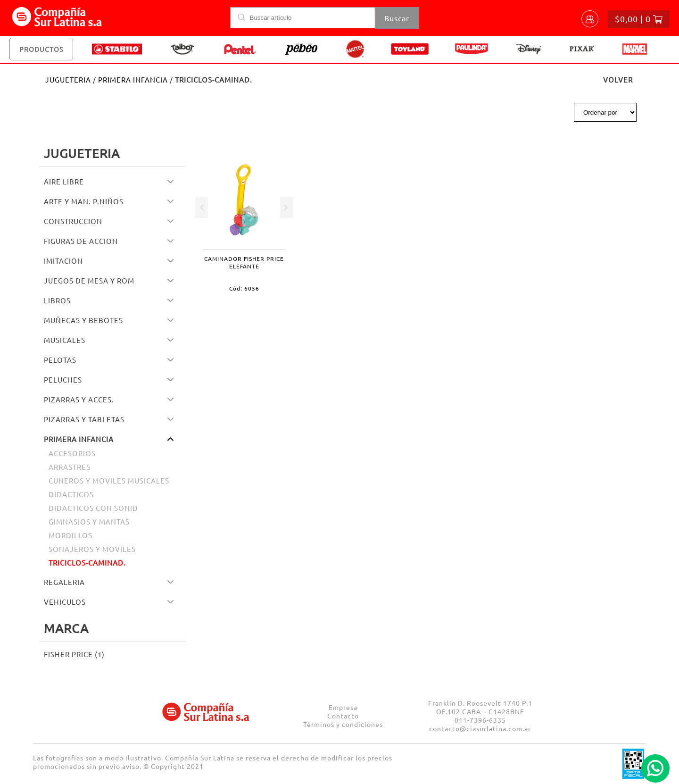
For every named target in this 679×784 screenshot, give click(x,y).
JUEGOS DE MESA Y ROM (89, 280)
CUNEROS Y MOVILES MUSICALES (109, 480)
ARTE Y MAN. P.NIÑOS (84, 201)
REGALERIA (64, 581)
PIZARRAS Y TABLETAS (84, 419)
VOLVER (618, 79)
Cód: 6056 (244, 288)
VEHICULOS (65, 601)
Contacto (343, 715)
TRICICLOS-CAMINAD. (87, 562)
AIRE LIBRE (64, 181)
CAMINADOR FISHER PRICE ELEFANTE (244, 262)
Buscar (396, 18)
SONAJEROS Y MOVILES (92, 548)
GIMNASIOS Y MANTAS (89, 521)
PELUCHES (63, 379)
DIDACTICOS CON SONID (93, 507)
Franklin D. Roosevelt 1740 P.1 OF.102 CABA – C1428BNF (480, 707)
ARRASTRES (70, 466)
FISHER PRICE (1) (74, 654)
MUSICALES (64, 339)
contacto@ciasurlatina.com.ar (480, 728)
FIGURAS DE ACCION (81, 240)
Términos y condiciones (343, 724)
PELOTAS (60, 359)
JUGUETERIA (68, 79)
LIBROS (57, 300)
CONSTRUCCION (73, 221)
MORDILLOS (70, 535)
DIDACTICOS (71, 494)
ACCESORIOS (72, 453)
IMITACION (63, 260)
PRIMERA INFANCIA (133, 79)
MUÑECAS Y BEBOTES (83, 320)
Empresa (343, 707)
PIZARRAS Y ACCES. (79, 399)
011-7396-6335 (480, 720)
